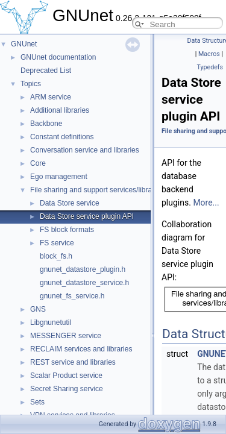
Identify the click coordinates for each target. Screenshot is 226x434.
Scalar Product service (66, 375)
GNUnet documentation (58, 57)
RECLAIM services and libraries (81, 349)
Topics (30, 84)
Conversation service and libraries (84, 150)
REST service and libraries (73, 362)
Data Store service (69, 203)
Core (38, 163)
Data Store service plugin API (87, 216)
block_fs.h (56, 256)
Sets (37, 402)
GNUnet (24, 44)
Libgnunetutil (50, 322)
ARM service (50, 97)
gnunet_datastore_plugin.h (82, 269)
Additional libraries (59, 110)
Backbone (46, 123)
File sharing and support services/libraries (96, 190)
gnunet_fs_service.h (72, 296)
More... (206, 202)
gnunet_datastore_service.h (84, 282)
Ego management (58, 176)
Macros (209, 54)
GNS (38, 309)
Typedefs (209, 67)
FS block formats (67, 229)
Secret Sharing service (66, 389)
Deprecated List (45, 70)
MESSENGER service (65, 336)
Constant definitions (61, 137)
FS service (57, 243)
